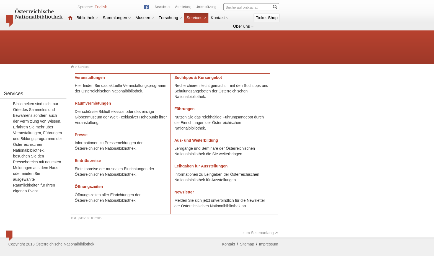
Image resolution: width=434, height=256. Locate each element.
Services (196, 17)
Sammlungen (117, 17)
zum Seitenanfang (260, 233)
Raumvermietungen (93, 103)
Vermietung (183, 7)
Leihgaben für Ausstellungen (201, 166)
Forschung (170, 17)
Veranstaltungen (90, 77)
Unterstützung (206, 7)
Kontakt (220, 17)
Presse (81, 135)
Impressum (268, 244)
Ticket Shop (267, 17)
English (101, 7)
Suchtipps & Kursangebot (198, 77)
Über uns (243, 26)
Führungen (184, 109)
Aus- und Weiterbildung (196, 140)
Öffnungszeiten (89, 186)
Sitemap (247, 244)
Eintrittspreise (88, 160)
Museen (144, 17)
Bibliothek (87, 17)
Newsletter (162, 7)
